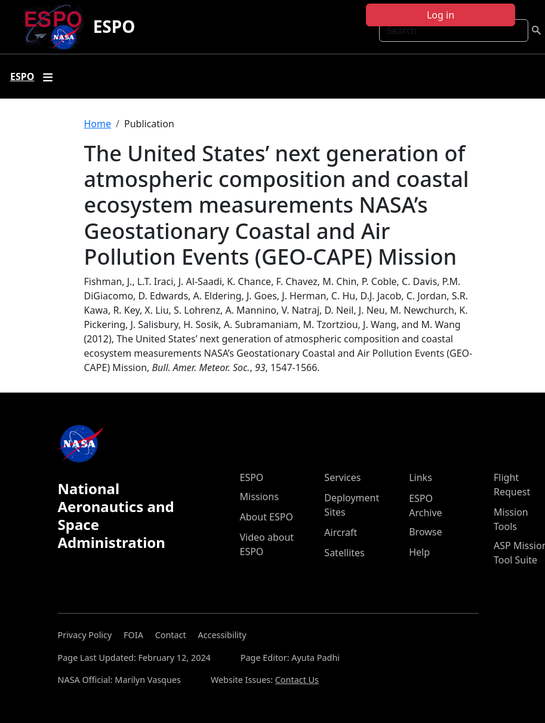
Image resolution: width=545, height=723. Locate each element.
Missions (259, 496)
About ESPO (266, 516)
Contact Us (297, 679)
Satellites (344, 552)
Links (420, 477)
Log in (440, 15)
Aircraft (340, 532)
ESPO (114, 26)
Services (342, 477)
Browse (425, 531)
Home (98, 123)
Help (419, 552)
